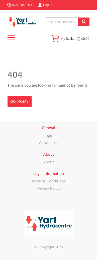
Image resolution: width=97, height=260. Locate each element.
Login (48, 136)
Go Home (19, 101)
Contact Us (48, 143)
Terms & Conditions (49, 181)
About (48, 162)
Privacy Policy (49, 188)
